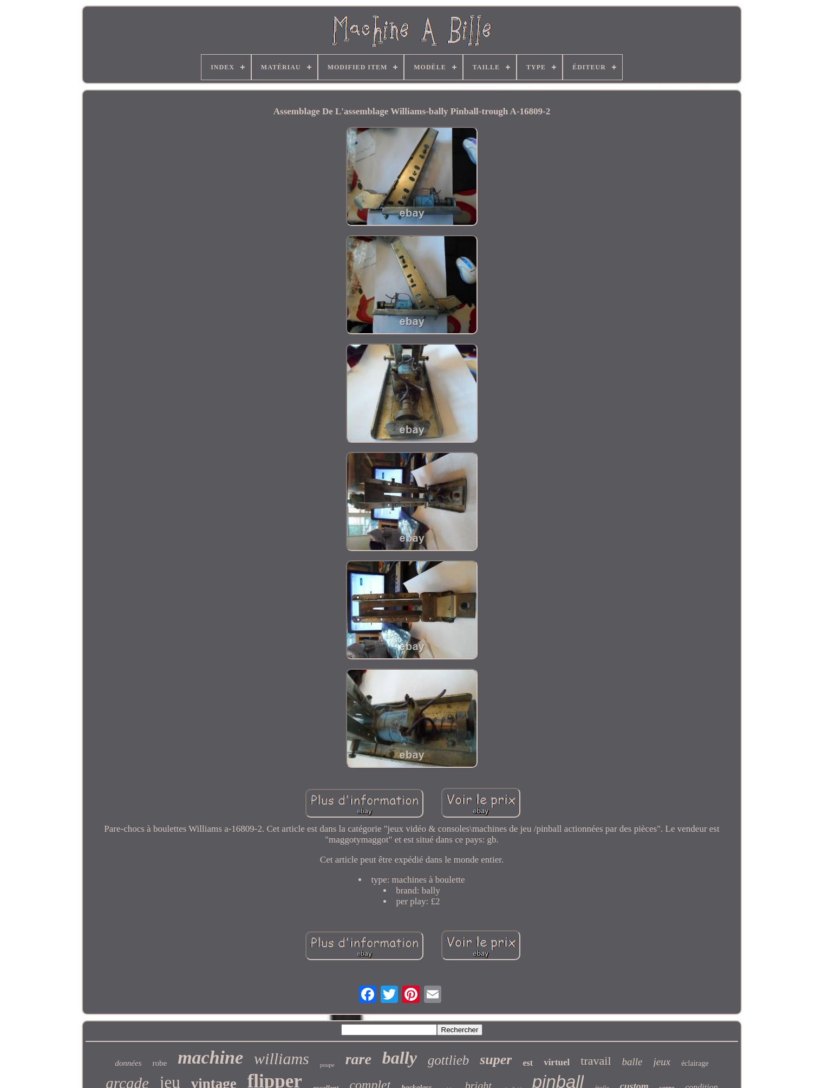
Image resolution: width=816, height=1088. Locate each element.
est (528, 1062)
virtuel (557, 1062)
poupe (327, 1064)
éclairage (695, 1063)
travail (595, 1060)
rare (358, 1059)
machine (210, 1057)
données (128, 1063)
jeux (662, 1061)
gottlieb (448, 1060)
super (496, 1059)
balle (632, 1061)
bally (399, 1057)
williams (281, 1058)
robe (159, 1063)
